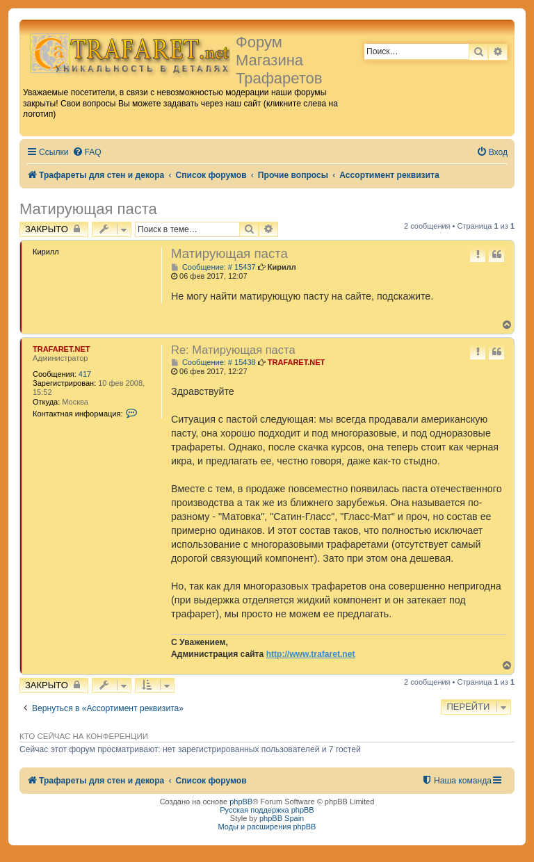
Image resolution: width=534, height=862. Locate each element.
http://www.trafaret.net (310, 654)
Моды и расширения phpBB (267, 826)
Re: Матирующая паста (233, 349)
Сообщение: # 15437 (213, 267)
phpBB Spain (281, 818)
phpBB (240, 801)
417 (85, 374)
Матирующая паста (88, 209)
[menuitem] (87, 152)
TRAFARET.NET (61, 349)
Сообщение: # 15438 (213, 362)
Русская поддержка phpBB (267, 810)
